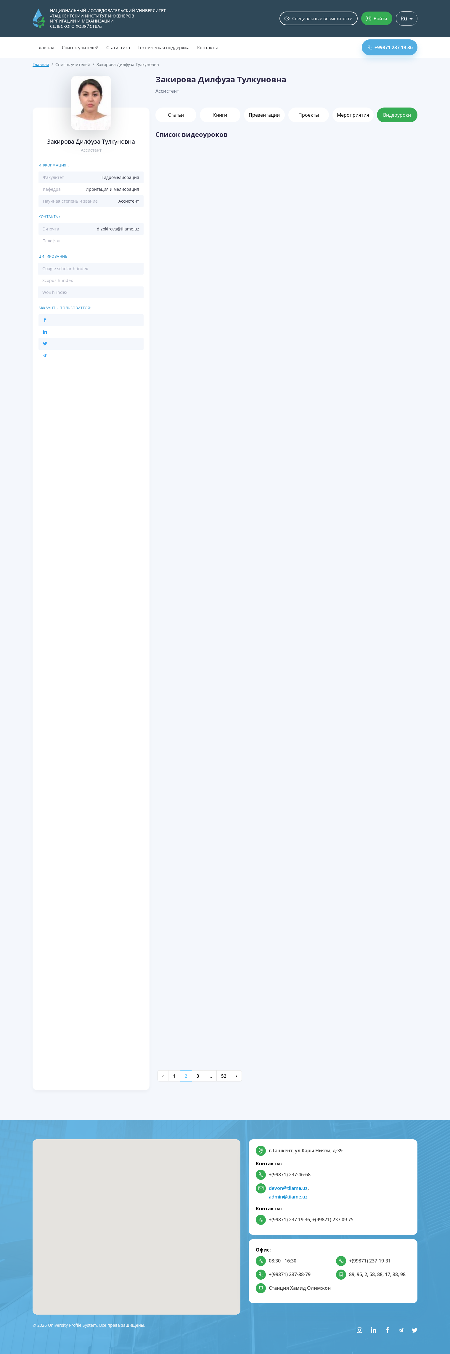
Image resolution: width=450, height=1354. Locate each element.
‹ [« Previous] (163, 1076)
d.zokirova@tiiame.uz (118, 229)
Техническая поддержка (163, 47)
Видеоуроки (397, 115)
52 (223, 1076)
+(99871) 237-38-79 (290, 1274)
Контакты (207, 47)
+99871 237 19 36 (390, 47)
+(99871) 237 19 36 (289, 1219)
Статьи (176, 115)
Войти (376, 18)
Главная (45, 47)
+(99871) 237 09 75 (332, 1219)
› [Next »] (236, 1076)
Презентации (264, 115)
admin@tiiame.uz (288, 1196)
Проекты (308, 115)
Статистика (118, 47)
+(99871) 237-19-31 (370, 1260)
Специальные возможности (318, 18)
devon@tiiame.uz (288, 1188)
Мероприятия (353, 115)
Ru (407, 18)
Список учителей (80, 47)
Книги (220, 115)
